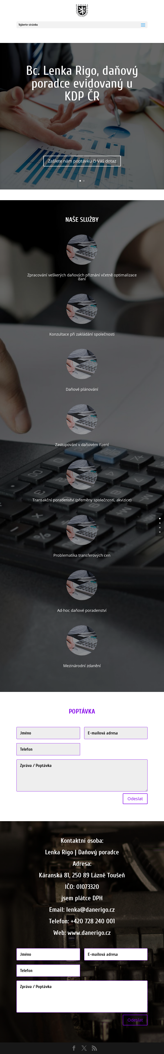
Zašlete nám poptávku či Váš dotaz (82, 164)
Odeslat (135, 799)
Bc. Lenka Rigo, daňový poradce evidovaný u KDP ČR (82, 87)
